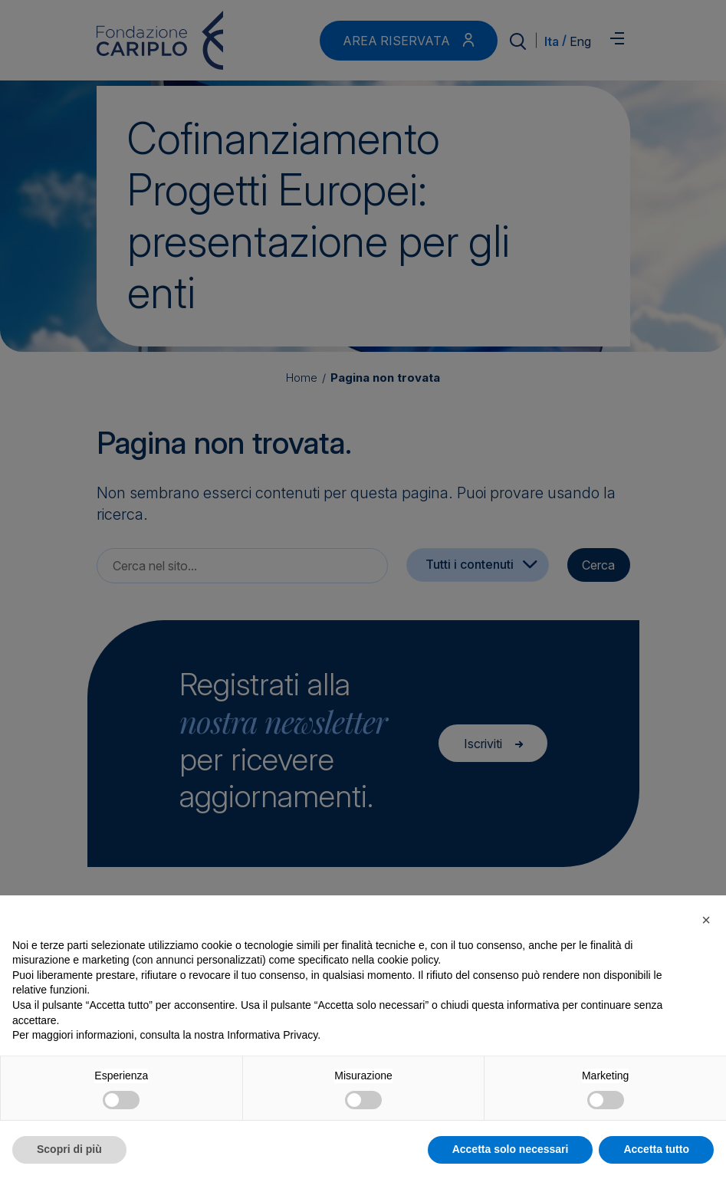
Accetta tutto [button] (656, 1149)
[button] (706, 920)
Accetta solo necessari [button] (510, 1149)
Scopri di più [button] (69, 1149)
